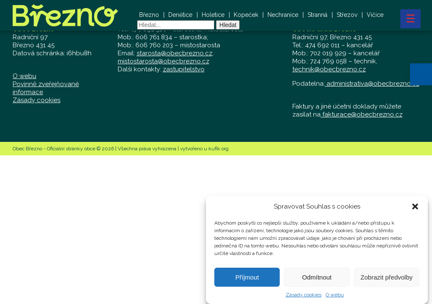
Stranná (317, 14)
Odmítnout (317, 278)
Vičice (375, 14)
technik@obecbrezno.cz (329, 69)
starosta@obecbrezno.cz (174, 53)
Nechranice (282, 14)
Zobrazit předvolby (387, 278)
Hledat (227, 25)
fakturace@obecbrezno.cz (361, 114)
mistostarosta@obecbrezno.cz (163, 61)
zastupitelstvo (184, 69)
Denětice (180, 14)
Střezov (347, 14)
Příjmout (247, 278)
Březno (149, 14)
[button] (421, 74)
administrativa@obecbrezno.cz (372, 83)
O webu (335, 296)
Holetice (213, 14)
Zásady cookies (303, 296)
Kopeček (246, 14)
